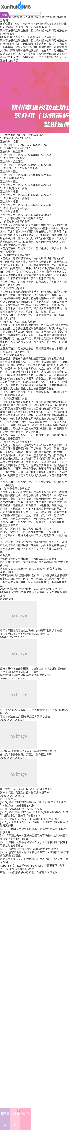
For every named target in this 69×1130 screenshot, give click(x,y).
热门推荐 (5, 798)
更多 (11, 598)
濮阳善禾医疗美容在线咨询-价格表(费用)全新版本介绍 (31, 630)
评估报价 (25, 1113)
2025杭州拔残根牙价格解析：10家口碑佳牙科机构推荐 (31, 588)
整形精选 (36, 17)
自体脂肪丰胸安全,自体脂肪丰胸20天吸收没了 (35, 818)
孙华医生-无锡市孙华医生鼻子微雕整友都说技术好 (29, 751)
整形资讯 (25, 17)
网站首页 (14, 17)
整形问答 (58, 17)
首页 (17, 23)
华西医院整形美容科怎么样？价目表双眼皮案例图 (28, 558)
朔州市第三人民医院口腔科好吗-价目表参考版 (26, 789)
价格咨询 (15, 1117)
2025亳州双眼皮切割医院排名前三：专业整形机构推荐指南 (34, 575)
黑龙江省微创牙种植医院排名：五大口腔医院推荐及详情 (32, 578)
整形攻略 (47, 17)
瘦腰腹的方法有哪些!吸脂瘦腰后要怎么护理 (33, 848)
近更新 (4, 598)
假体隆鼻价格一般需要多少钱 (25, 808)
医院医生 (5, 1119)
